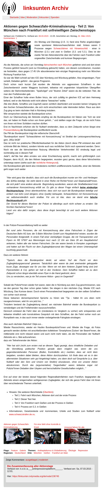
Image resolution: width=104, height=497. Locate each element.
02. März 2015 (84, 36)
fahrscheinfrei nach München (58, 65)
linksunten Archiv (45, 8)
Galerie (23, 450)
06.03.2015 (43, 36)
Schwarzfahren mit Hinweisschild (70, 48)
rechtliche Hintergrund (47, 163)
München (38, 453)
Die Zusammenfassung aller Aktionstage (30, 466)
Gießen (47, 453)
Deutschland (20, 453)
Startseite (14, 17)
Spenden (55, 17)
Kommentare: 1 (10, 38)
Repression (83, 450)
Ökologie (72, 450)
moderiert (43, 460)
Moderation (32, 17)
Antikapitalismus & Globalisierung (52, 450)
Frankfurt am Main (60, 453)
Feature (14, 450)
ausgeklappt (31, 460)
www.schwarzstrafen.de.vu (22, 414)
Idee (23, 17)
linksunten (44, 17)
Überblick (48, 392)
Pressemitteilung (12, 130)
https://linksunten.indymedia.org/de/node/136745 (35, 476)
